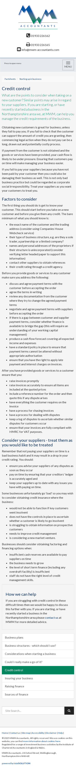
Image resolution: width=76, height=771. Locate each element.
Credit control (14, 670)
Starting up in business (30, 79)
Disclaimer (51, 732)
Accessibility (38, 732)
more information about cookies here (41, 741)
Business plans (14, 637)
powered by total (16, 763)
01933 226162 (38, 35)
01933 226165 (38, 45)
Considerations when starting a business (30, 653)
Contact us (15, 732)
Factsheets (10, 79)
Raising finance (14, 686)
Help (60, 732)
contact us (51, 617)
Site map (26, 732)
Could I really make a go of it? (23, 662)
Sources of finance (16, 694)
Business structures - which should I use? (30, 645)
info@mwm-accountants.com (38, 49)
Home (5, 732)
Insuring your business (19, 678)
